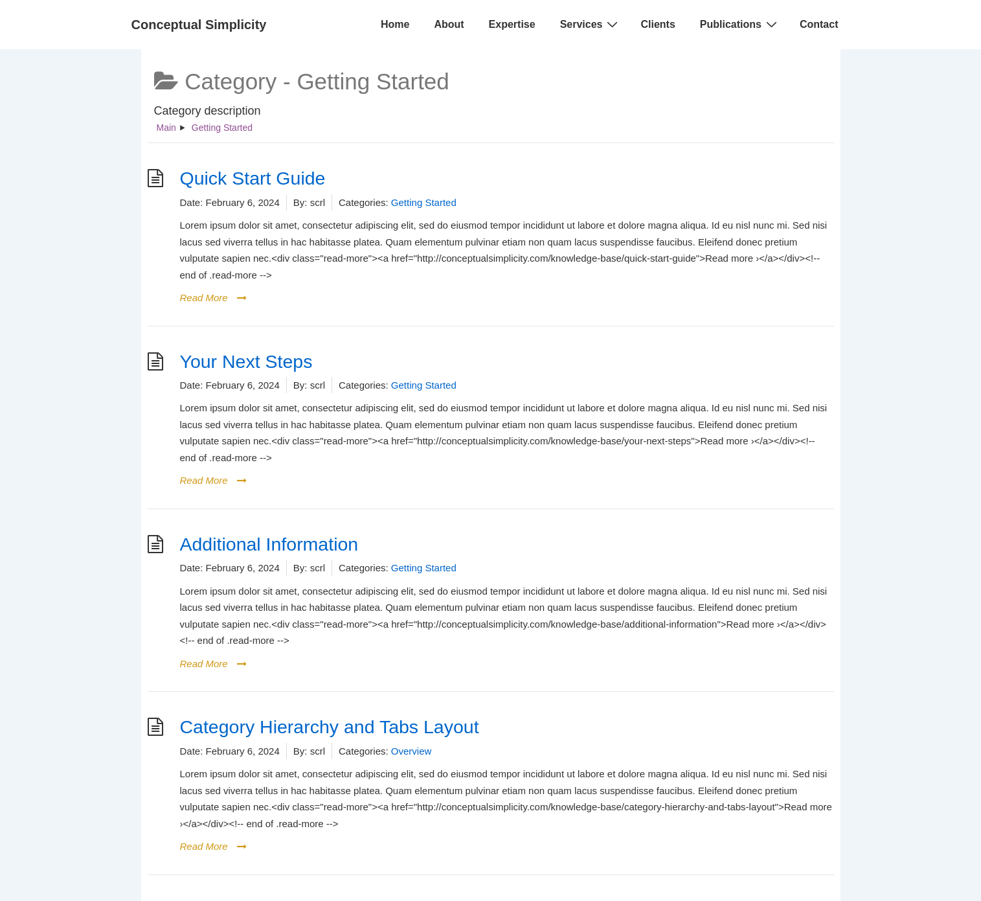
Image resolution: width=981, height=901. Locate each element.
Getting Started (424, 202)
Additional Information (269, 544)
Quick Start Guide (253, 178)
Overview (411, 751)
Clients (657, 24)
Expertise (512, 24)
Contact (819, 24)
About (449, 24)
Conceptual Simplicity (199, 24)
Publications (740, 24)
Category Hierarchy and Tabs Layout (329, 726)
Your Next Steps (246, 361)
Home (395, 24)
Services (591, 24)
